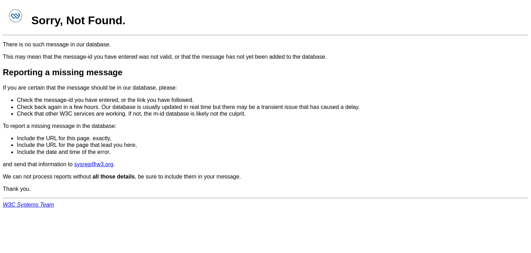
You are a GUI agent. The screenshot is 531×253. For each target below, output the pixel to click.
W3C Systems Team (28, 205)
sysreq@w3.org (93, 164)
